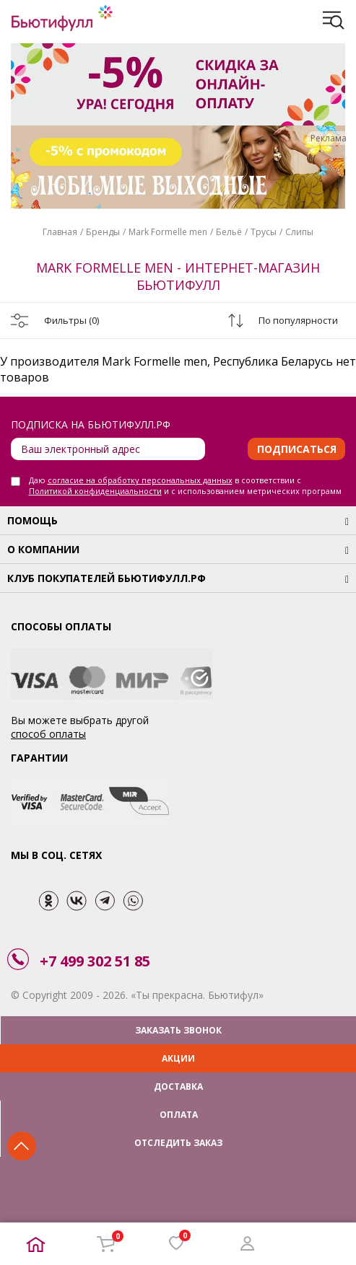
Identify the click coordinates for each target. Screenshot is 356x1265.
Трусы (264, 232)
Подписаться (297, 449)
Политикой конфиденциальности (95, 490)
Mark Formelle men (168, 232)
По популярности (298, 320)
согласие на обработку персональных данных (140, 480)
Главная (60, 232)
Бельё (229, 232)
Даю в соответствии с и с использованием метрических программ (185, 485)
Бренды (103, 232)
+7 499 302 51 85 (95, 961)
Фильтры (71, 320)
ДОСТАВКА (178, 1086)
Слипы (299, 232)
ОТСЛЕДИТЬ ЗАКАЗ (178, 1143)
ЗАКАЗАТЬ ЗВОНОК (178, 1030)
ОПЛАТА (179, 1114)
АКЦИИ (178, 1058)
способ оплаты (48, 734)
